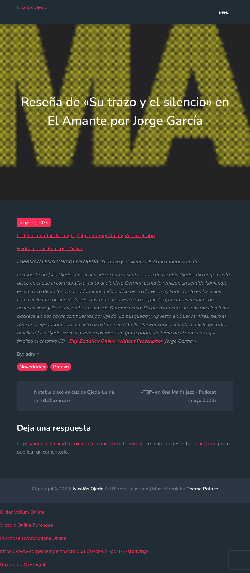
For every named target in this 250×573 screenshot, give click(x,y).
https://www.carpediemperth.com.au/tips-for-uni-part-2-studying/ (74, 551)
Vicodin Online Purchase (26, 525)
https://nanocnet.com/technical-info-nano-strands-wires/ (79, 443)
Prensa (61, 367)
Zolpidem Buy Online (100, 235)
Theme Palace (202, 488)
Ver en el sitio (140, 235)
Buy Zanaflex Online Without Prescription (116, 341)
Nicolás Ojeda (32, 7)
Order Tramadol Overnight (46, 235)
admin (32, 354)
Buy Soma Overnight (23, 564)
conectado (204, 443)
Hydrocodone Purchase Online (50, 248)
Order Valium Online (22, 512)
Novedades (32, 367)
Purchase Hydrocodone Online (33, 538)
